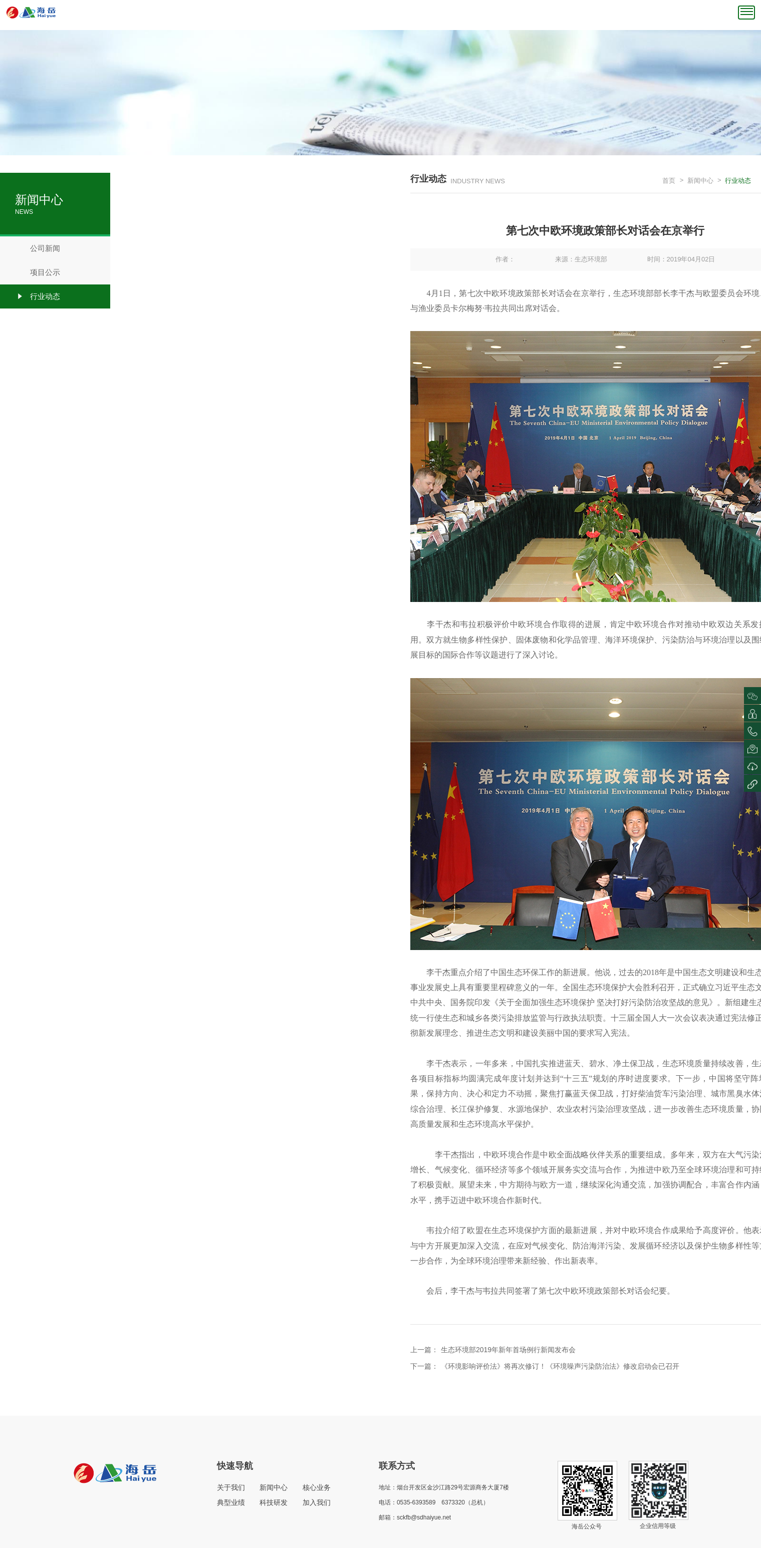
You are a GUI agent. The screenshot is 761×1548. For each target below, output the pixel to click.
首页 (668, 180)
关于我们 (231, 1487)
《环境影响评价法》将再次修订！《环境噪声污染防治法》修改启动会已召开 (560, 1366)
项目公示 (37, 272)
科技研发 (274, 1502)
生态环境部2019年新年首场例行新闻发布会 (508, 1350)
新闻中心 (700, 180)
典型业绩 (231, 1502)
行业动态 (37, 296)
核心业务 (317, 1487)
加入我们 (317, 1502)
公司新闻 (37, 248)
